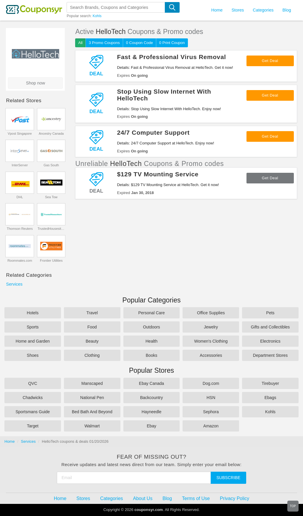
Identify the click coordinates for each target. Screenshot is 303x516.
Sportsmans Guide (32, 411)
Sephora (211, 411)
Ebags (270, 397)
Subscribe (229, 477)
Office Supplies (211, 312)
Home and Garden (33, 341)
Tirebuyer (270, 383)
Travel (92, 312)
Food (92, 327)
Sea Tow (51, 197)
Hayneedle (152, 411)
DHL (20, 197)
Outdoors (151, 327)
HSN (211, 397)
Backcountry (151, 397)
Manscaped (92, 383)
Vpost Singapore (20, 133)
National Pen (92, 397)
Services (14, 284)
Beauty (92, 341)
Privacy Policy (234, 498)
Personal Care (151, 312)
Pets (270, 312)
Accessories (211, 355)
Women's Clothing (211, 341)
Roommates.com (19, 260)
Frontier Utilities (51, 260)
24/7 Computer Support (153, 132)
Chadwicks (33, 397)
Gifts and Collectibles (270, 327)
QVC (32, 383)
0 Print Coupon (172, 42)
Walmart (92, 426)
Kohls (97, 16)
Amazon (210, 426)
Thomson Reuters (20, 228)
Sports (32, 327)
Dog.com (211, 383)
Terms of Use (196, 498)
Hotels (33, 312)
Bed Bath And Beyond (92, 411)
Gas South (51, 165)
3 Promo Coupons (104, 42)
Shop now (35, 83)
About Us (143, 498)
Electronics (270, 341)
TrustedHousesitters (51, 228)
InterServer (20, 165)
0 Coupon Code (139, 42)
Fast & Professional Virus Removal (171, 56)
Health (151, 341)
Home (9, 441)
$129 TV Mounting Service (157, 174)
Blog (286, 10)
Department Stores (270, 355)
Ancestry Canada (51, 133)
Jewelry (211, 327)
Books (151, 355)
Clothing (92, 355)
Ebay (151, 426)
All (80, 42)
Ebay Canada (151, 383)
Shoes (33, 355)
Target (32, 426)
